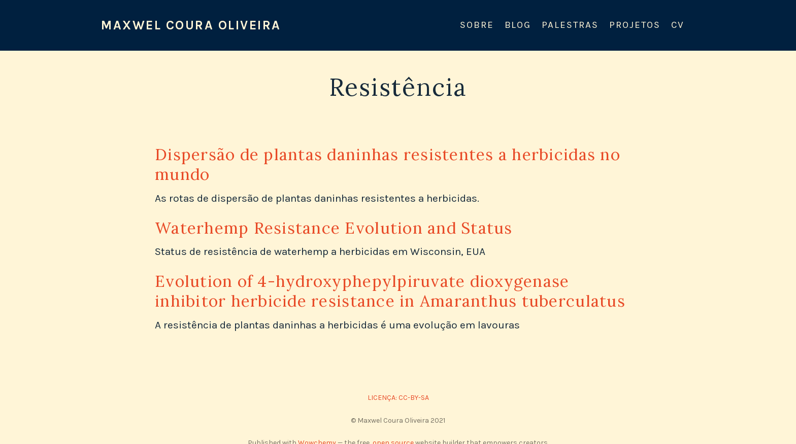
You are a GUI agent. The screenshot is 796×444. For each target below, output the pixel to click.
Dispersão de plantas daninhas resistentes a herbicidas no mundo (387, 164)
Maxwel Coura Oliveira (191, 25)
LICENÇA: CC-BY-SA (398, 397)
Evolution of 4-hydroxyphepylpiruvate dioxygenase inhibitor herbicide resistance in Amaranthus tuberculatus (390, 291)
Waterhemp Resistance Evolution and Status (334, 227)
